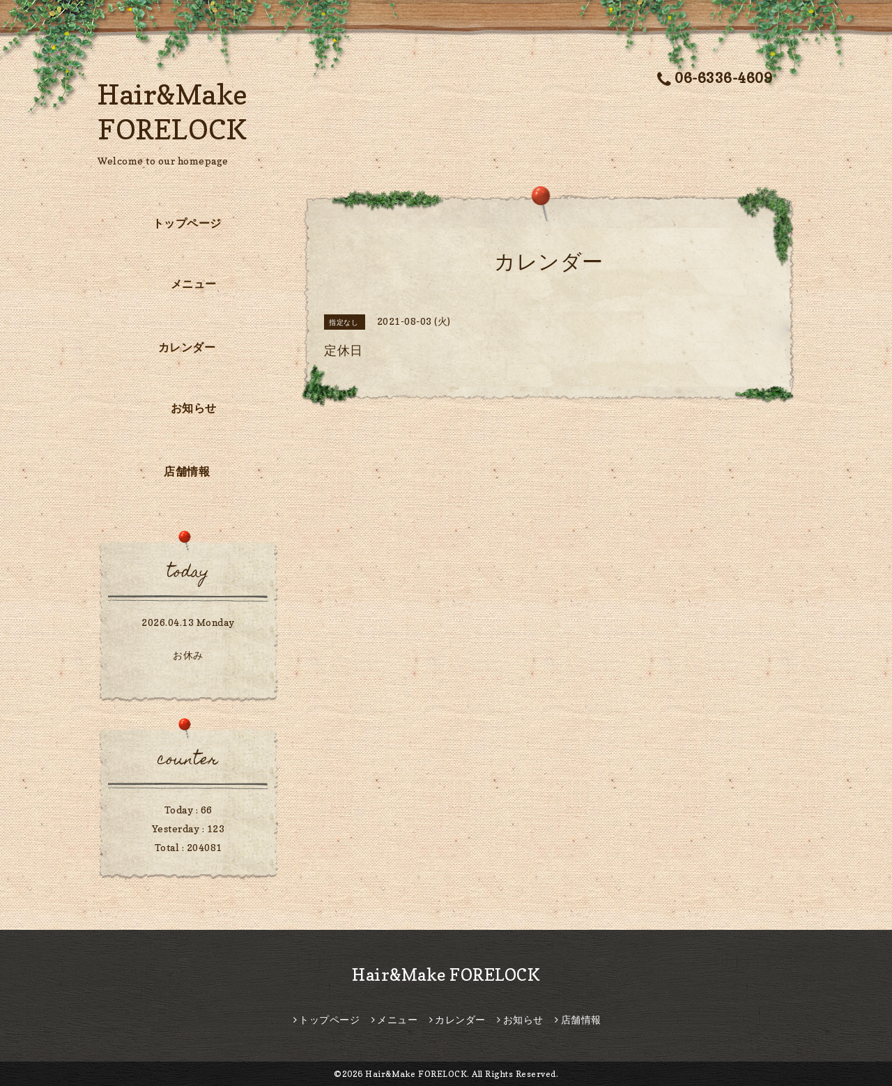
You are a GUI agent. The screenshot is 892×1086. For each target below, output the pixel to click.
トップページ (187, 223)
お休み (188, 655)
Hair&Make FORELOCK (446, 975)
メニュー (194, 284)
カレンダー (187, 347)
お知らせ (194, 408)
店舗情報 (187, 471)
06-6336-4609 (715, 78)
